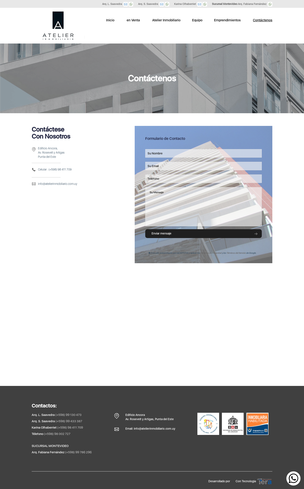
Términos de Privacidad (210, 253)
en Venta (133, 20)
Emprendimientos (227, 20)
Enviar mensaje (205, 233)
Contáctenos (262, 20)
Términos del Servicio (236, 253)
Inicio (110, 20)
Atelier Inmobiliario (166, 20)
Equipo (197, 20)
